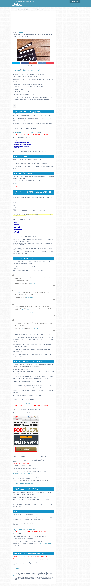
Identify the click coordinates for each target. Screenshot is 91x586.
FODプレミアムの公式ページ (43, 543)
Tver (15, 183)
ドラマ (16, 9)
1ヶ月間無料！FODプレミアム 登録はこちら (26, 70)
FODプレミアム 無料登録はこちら (22, 483)
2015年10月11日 (29, 297)
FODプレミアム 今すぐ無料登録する (23, 403)
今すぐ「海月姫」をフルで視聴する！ (23, 529)
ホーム (12, 9)
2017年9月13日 (35, 328)
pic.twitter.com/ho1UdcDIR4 (25, 309)
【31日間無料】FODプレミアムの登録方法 (22, 473)
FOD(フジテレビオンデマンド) (21, 567)
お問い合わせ (75, 1)
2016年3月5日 (33, 283)
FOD (15, 184)
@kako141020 (18, 292)
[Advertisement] (33, 22)
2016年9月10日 (29, 312)
